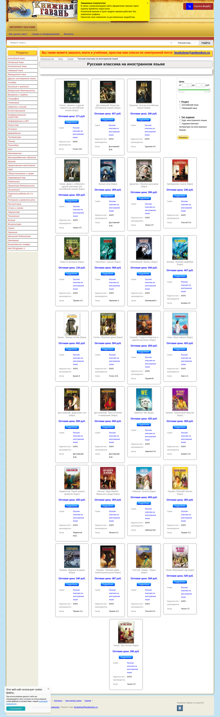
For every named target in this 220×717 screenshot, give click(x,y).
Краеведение (14, 133)
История (12, 129)
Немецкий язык (15, 70)
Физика (11, 220)
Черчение (12, 232)
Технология (13, 216)
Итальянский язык (17, 66)
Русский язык (14, 204)
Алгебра (12, 82)
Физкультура (14, 224)
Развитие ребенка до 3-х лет (20, 195)
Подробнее (71, 122)
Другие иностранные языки (22, 78)
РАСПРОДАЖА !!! (16, 248)
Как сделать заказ (73, 700)
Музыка (11, 161)
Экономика (13, 240)
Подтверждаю (16, 708)
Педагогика (13, 181)
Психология (14, 190)
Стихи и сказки (15, 208)
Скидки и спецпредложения (45, 34)
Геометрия (13, 102)
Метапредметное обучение (22, 157)
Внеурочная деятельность (21, 90)
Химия (11, 228)
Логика (11, 141)
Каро (60, 59)
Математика (15, 153)
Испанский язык (16, 62)
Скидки (88, 700)
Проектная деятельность (21, 186)
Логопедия (13, 145)
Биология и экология (18, 86)
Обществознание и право (21, 173)
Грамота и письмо (17, 107)
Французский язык (17, 74)
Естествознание (16, 111)
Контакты (69, 34)
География (13, 99)
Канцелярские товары (19, 244)
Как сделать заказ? (18, 34)
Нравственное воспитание (21, 165)
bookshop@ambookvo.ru (192, 52)
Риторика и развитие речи (21, 200)
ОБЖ (10, 169)
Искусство (13, 125)
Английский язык (16, 58)
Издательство (47, 59)
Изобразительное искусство (17, 116)
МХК (10, 149)
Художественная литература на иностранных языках (193, 126)
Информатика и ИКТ (18, 121)
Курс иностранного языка (193, 120)
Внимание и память (18, 95)
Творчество (14, 212)
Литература (14, 137)
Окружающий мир (17, 177)
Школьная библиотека (19, 236)
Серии (70, 59)
